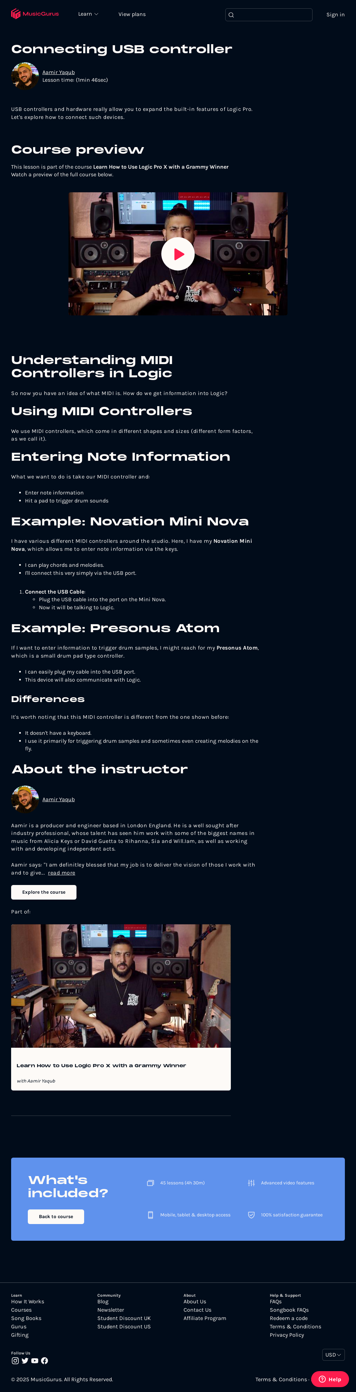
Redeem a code (289, 1318)
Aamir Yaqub (58, 72)
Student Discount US (124, 1327)
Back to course (56, 1217)
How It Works (27, 1302)
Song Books (26, 1318)
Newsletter (110, 1310)
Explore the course (43, 892)
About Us (195, 1302)
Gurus (18, 1327)
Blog (102, 1302)
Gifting (20, 1335)
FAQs (276, 1302)
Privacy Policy (287, 1335)
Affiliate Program (205, 1318)
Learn (87, 14)
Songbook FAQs (289, 1310)
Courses (21, 1310)
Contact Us (197, 1310)
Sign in (335, 14)
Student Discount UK (124, 1318)
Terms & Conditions (295, 1327)
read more (61, 873)
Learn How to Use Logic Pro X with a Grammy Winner (101, 1066)
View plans (133, 14)
